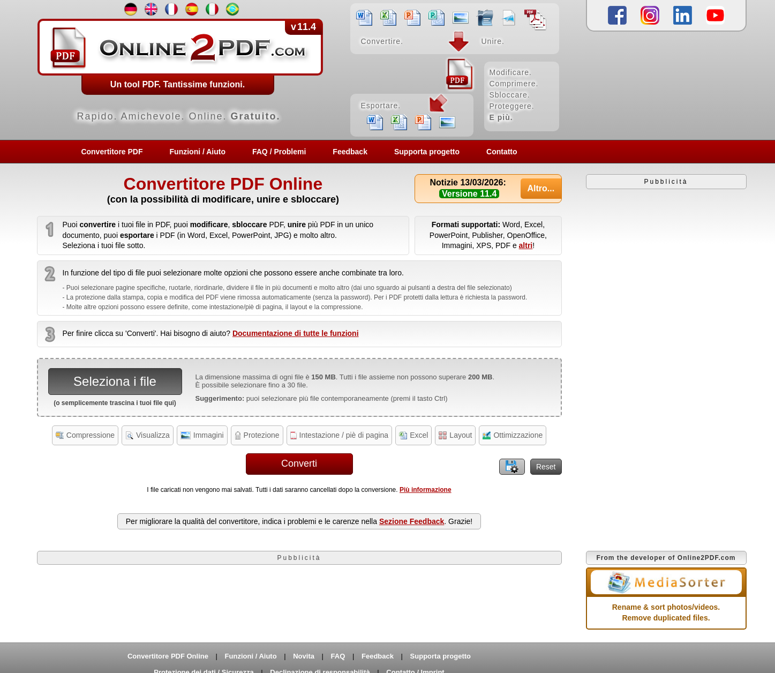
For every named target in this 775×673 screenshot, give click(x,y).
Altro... (540, 188)
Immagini (202, 435)
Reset (546, 466)
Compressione (85, 435)
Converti (299, 463)
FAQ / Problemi (279, 151)
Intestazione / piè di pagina (339, 435)
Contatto (501, 151)
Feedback (350, 151)
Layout (455, 435)
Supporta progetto (427, 151)
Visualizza (147, 435)
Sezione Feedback (411, 521)
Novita (303, 656)
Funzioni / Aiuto (197, 151)
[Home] (299, 69)
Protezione (257, 435)
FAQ (338, 656)
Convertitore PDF (111, 151)
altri (526, 245)
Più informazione (426, 489)
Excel (413, 435)
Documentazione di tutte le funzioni (295, 333)
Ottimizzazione (513, 435)
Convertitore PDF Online (167, 656)
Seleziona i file (114, 381)
